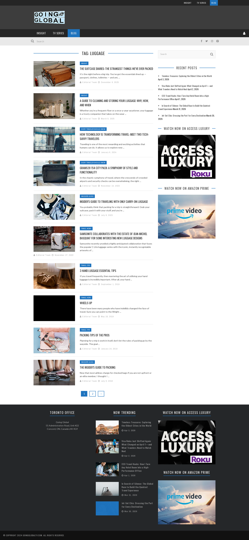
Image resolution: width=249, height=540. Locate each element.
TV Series (58, 33)
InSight (41, 33)
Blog (74, 33)
